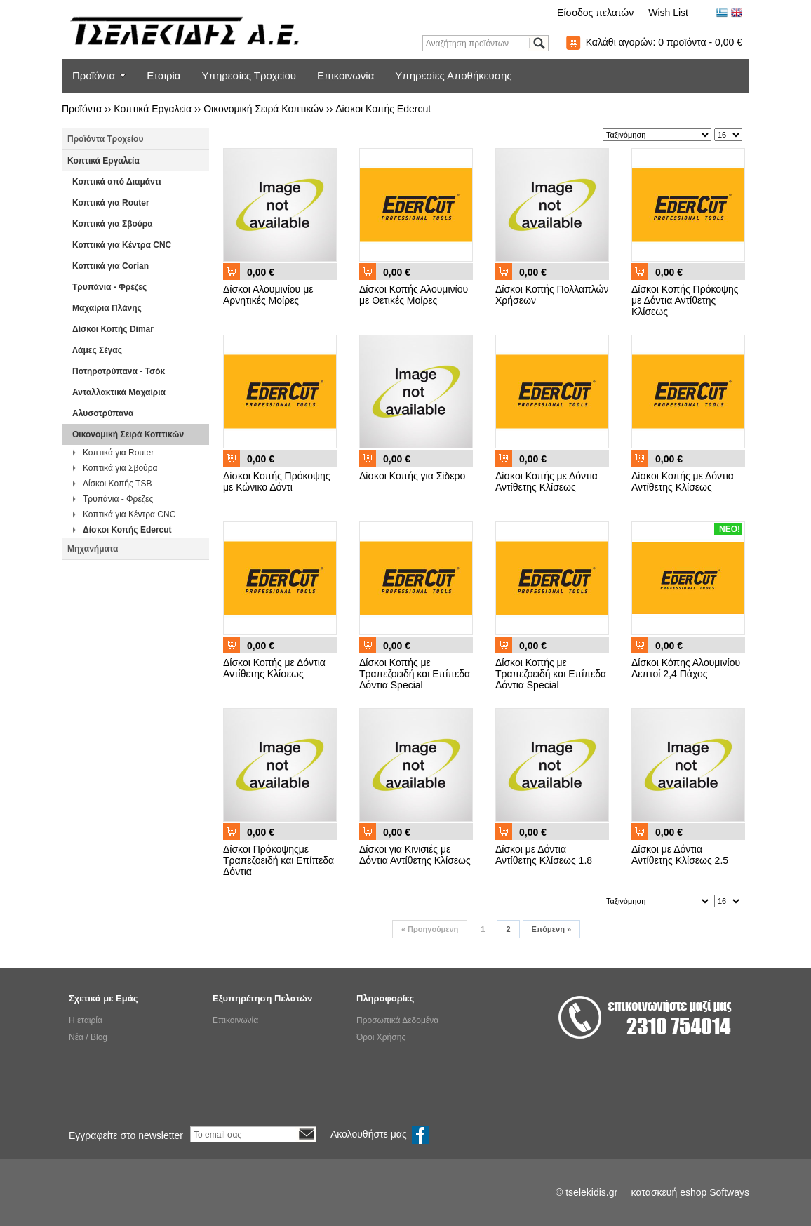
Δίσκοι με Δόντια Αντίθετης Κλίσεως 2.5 (679, 855)
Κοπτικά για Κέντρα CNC (121, 245)
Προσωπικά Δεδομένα (397, 1020)
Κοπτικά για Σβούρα (112, 224)
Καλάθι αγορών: (664, 42)
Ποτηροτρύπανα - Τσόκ (118, 371)
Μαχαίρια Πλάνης (107, 308)
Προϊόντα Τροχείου (105, 139)
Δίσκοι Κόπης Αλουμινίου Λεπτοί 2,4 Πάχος (685, 668)
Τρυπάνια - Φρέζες (109, 287)
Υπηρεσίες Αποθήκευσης (453, 75)
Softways (729, 1192)
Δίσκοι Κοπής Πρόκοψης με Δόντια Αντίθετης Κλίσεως (685, 300)
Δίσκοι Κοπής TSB (117, 483)
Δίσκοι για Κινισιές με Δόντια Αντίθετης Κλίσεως (415, 855)
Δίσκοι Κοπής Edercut (383, 108)
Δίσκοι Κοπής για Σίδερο (412, 475)
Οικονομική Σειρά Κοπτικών (263, 108)
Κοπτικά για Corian (110, 266)
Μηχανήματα (92, 549)
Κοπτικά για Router (110, 203)
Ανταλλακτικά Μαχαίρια (119, 392)
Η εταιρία (85, 1020)
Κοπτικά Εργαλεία (153, 108)
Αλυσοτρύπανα (102, 413)
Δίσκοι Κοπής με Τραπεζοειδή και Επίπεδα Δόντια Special (414, 674)
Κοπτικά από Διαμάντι (116, 182)
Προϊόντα (93, 75)
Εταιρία (163, 75)
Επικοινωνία (345, 75)
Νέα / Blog (88, 1037)
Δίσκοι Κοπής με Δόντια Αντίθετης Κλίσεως (546, 481)
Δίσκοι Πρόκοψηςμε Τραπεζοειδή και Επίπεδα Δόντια (278, 860)
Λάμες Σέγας (97, 350)
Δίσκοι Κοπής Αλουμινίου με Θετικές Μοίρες (413, 295)
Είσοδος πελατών (595, 12)
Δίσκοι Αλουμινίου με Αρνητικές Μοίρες (268, 295)
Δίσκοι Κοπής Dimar (113, 329)
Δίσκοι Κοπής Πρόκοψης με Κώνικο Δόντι (276, 481)
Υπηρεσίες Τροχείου (249, 75)
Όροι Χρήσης (381, 1037)
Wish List (668, 12)
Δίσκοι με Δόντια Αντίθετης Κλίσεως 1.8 (543, 855)
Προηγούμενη (429, 929)
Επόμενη (551, 929)
